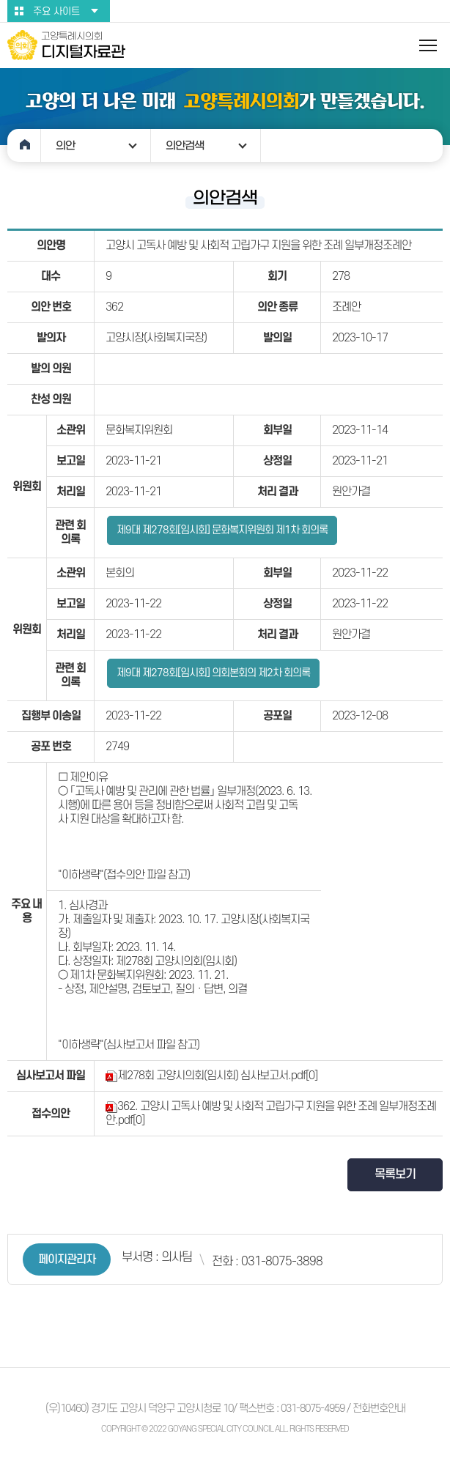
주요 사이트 (56, 11)
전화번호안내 (379, 1408)
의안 (65, 145)
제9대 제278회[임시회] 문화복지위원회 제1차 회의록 (222, 530)
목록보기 (395, 1174)
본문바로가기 (0, 0)
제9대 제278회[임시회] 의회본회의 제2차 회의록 (213, 673)
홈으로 (24, 145)
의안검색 (185, 145)
